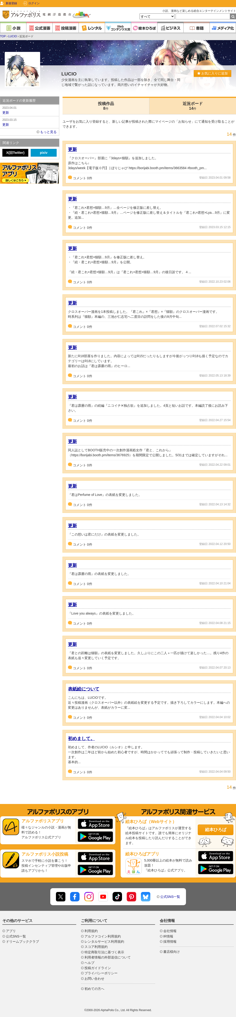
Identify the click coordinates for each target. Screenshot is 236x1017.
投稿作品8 (106, 106)
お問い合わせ (94, 978)
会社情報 (170, 931)
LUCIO (12, 36)
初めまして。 (81, 738)
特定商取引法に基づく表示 (104, 952)
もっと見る (48, 132)
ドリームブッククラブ (22, 941)
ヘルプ (89, 963)
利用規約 (91, 931)
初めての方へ (94, 989)
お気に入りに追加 (212, 73)
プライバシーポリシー (101, 973)
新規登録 (11, 3)
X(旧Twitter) (15, 153)
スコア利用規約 (96, 947)
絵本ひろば (215, 829)
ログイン (34, 3)
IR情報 (168, 936)
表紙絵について (83, 688)
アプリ (11, 931)
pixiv (43, 153)
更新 (72, 149)
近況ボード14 (193, 106)
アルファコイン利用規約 (102, 936)
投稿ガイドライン (97, 968)
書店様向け (171, 952)
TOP (3, 36)
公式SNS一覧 (170, 897)
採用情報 (170, 941)
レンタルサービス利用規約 (104, 941)
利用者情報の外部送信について (107, 957)
